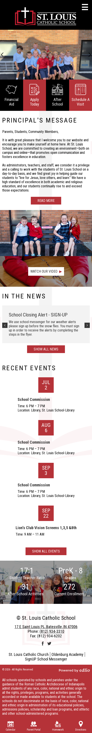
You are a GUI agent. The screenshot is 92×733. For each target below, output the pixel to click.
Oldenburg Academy (67, 654)
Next (90, 54)
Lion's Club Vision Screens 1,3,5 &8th (46, 527)
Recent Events (29, 368)
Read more (46, 201)
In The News (24, 296)
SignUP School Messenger (46, 659)
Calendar (10, 726)
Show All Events (46, 551)
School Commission (34, 399)
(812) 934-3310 (52, 631)
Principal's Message (39, 120)
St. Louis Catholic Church (29, 654)
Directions (80, 726)
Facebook (43, 644)
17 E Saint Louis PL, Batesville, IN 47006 (46, 626)
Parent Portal (33, 726)
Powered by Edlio (74, 670)
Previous (2, 54)
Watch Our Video (43, 271)
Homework (58, 726)
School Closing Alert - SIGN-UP (38, 315)
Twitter (49, 644)
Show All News (46, 349)
